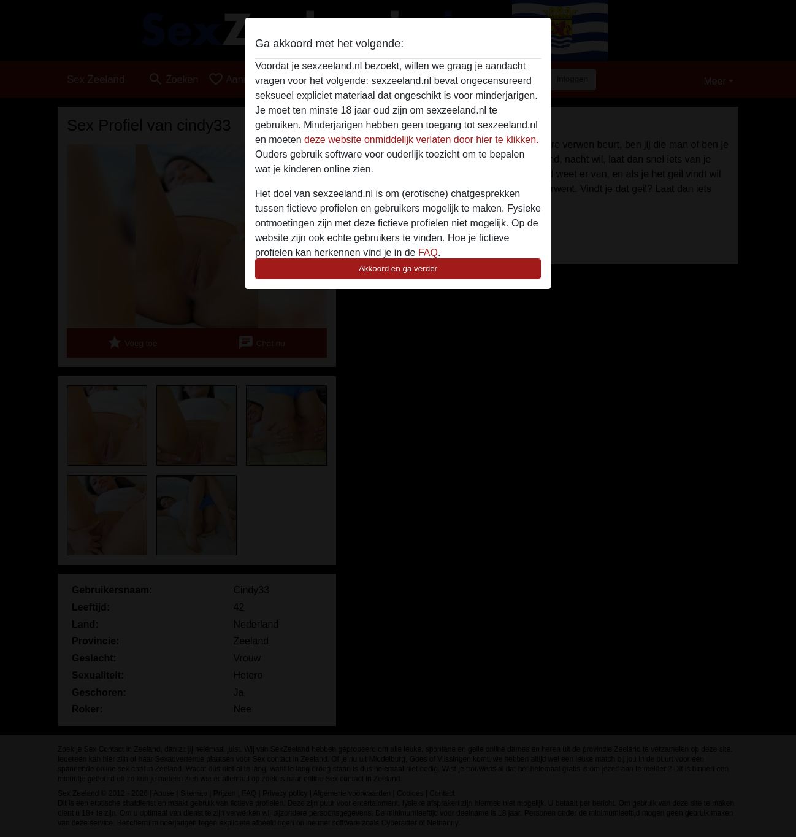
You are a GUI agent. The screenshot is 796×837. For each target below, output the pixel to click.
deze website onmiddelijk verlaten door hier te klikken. (421, 139)
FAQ (428, 252)
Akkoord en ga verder (398, 268)
